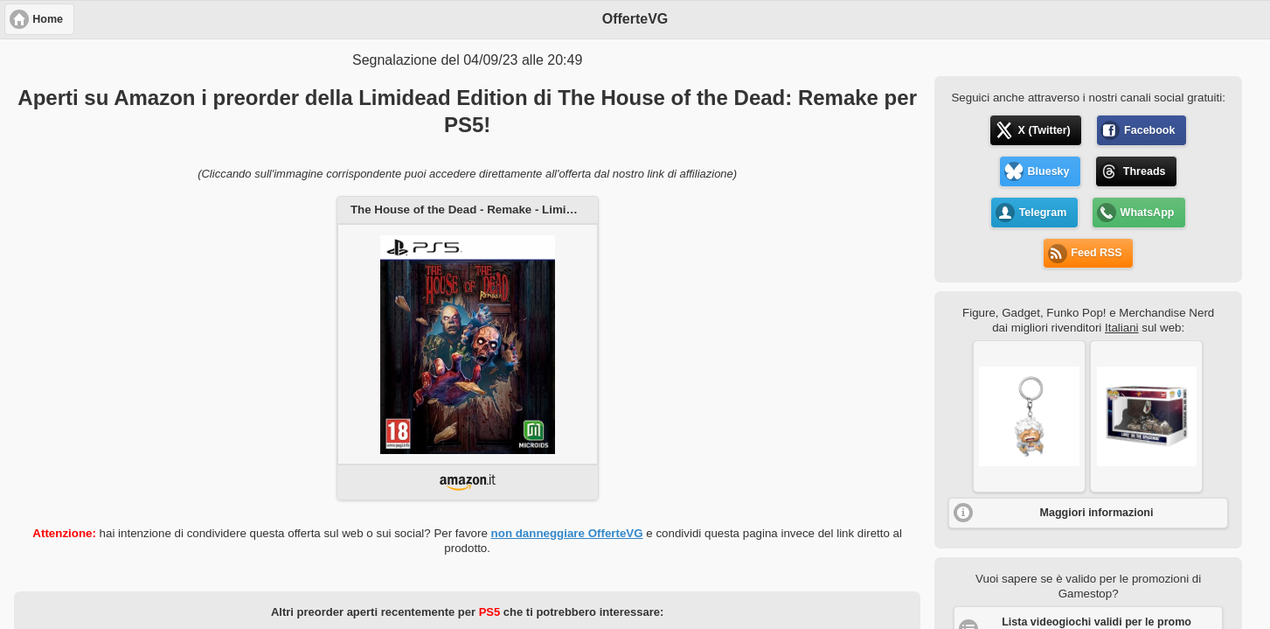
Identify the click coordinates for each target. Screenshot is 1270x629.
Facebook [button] (1149, 130)
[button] (1029, 416)
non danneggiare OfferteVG (567, 533)
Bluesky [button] (1049, 171)
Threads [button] (1144, 171)
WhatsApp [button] (1148, 212)
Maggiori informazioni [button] (1097, 513)
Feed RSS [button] (1096, 253)
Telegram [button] (1043, 212)
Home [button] (47, 19)
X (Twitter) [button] (1044, 130)
